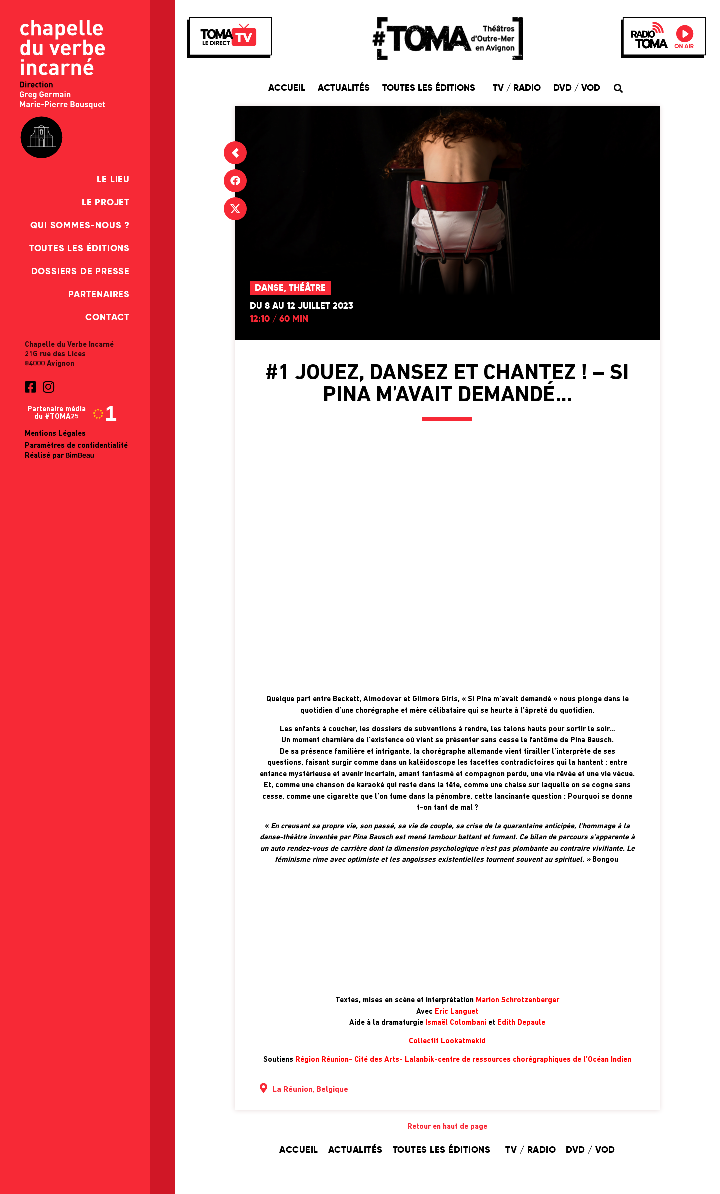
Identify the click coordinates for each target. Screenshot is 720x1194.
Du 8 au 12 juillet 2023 (302, 306)
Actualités (344, 88)
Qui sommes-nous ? (80, 225)
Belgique (332, 1090)
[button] (618, 88)
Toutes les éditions (80, 248)
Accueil (287, 88)
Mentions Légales (55, 434)
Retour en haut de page (448, 1127)
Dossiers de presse (81, 271)
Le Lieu (113, 179)
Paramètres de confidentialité (76, 446)
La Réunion (292, 1090)
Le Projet (106, 202)
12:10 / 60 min (279, 319)
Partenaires (99, 294)
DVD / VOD (577, 88)
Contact (108, 317)
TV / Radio (517, 88)
